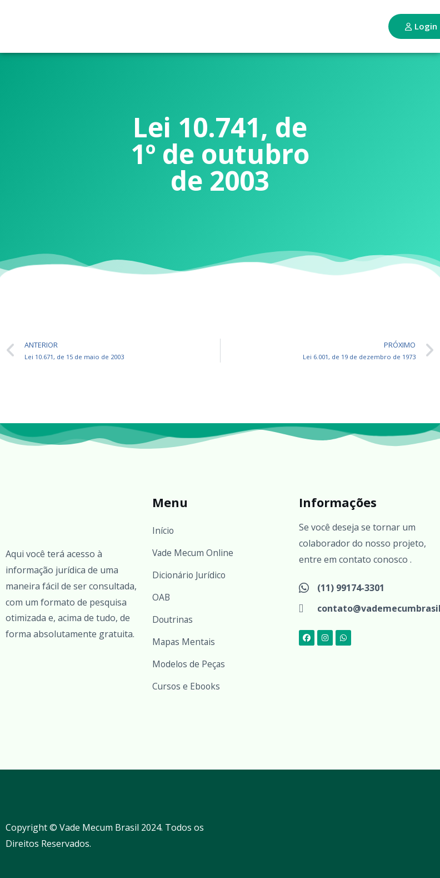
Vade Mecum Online (193, 553)
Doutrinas (173, 619)
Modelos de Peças (189, 664)
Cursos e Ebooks (187, 686)
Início (163, 530)
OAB (161, 597)
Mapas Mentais (184, 642)
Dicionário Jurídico (190, 575)
